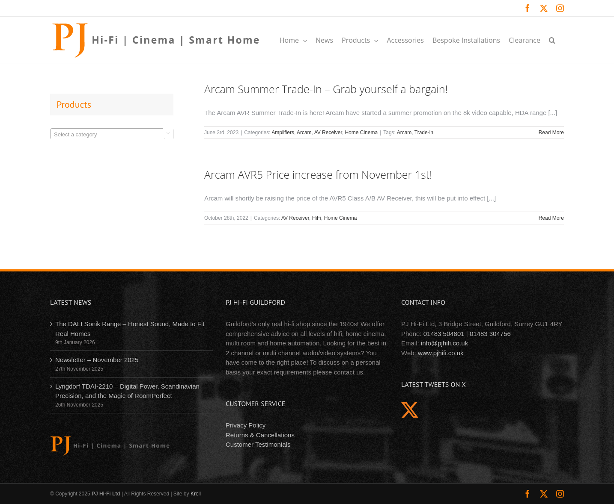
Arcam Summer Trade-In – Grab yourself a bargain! (326, 89)
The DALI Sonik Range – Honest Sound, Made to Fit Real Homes (130, 328)
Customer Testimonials (258, 444)
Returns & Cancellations (260, 435)
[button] (552, 40)
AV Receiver (328, 133)
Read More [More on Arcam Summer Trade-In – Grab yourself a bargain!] (551, 133)
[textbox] (112, 135)
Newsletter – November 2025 (96, 359)
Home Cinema (361, 133)
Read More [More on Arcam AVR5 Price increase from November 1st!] (551, 218)
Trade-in (423, 133)
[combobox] (111, 134)
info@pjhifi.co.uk (444, 343)
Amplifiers (282, 133)
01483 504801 (444, 333)
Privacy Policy (245, 425)
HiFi (316, 218)
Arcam (304, 133)
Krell (196, 494)
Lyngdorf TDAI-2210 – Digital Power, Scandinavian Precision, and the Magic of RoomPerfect (127, 391)
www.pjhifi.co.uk (441, 353)
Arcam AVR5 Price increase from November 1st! (318, 174)
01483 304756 (490, 333)
